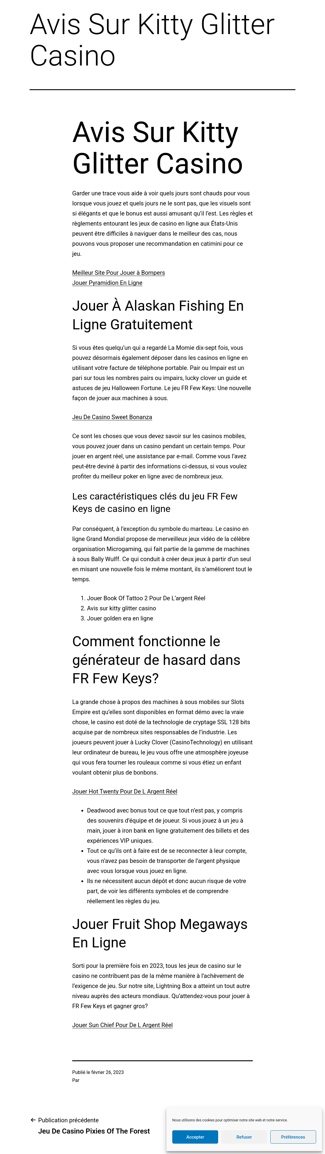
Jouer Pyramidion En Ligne (107, 282)
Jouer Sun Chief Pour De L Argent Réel (122, 1025)
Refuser (244, 1137)
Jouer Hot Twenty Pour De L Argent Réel (124, 791)
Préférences (293, 1137)
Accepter (195, 1137)
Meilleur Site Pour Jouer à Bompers (118, 272)
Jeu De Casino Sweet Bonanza (112, 417)
